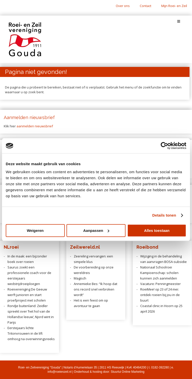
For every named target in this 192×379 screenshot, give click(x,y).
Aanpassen (96, 230)
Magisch (80, 278)
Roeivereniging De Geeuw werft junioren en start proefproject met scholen (27, 295)
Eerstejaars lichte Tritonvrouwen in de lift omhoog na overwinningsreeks (31, 333)
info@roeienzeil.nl (60, 371)
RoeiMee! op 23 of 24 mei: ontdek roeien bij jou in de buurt (160, 295)
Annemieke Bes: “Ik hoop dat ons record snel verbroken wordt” (95, 289)
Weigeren (35, 230)
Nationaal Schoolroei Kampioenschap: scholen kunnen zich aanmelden (159, 272)
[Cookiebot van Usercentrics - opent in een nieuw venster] (164, 145)
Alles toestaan (157, 230)
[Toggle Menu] (179, 21)
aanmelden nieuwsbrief (34, 126)
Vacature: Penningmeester (160, 283)
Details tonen (164, 215)
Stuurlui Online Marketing (127, 371)
